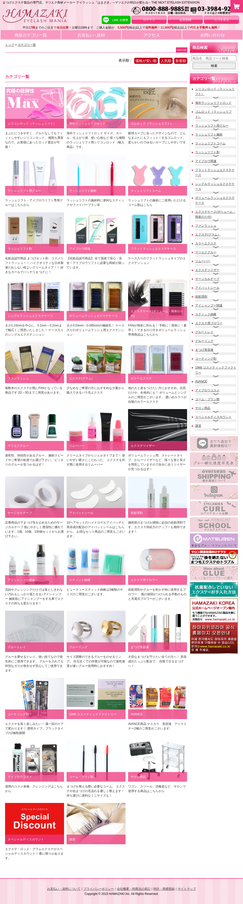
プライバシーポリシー (99, 889)
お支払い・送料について (63, 889)
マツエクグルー (205, 252)
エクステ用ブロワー (208, 323)
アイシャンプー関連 (208, 305)
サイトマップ (187, 889)
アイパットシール (207, 288)
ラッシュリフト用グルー (212, 125)
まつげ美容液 (204, 350)
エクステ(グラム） (207, 234)
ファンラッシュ (205, 225)
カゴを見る (221, 20)
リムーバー (202, 261)
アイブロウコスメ (207, 390)
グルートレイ (204, 332)
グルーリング (204, 341)
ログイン (149, 20)
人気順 (166, 61)
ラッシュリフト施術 (208, 134)
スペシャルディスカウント (213, 417)
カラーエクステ (205, 243)
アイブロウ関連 (205, 161)
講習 (198, 426)
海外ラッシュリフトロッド (213, 103)
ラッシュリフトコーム (210, 143)
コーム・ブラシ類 (207, 399)
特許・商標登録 (164, 889)
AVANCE (201, 381)
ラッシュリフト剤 (207, 152)
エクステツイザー (207, 270)
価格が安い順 (146, 61)
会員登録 (185, 20)
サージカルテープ (207, 279)
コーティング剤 (205, 358)
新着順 (180, 61)
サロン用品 (202, 408)
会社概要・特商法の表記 (133, 889)
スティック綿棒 (205, 314)
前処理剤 (201, 296)
